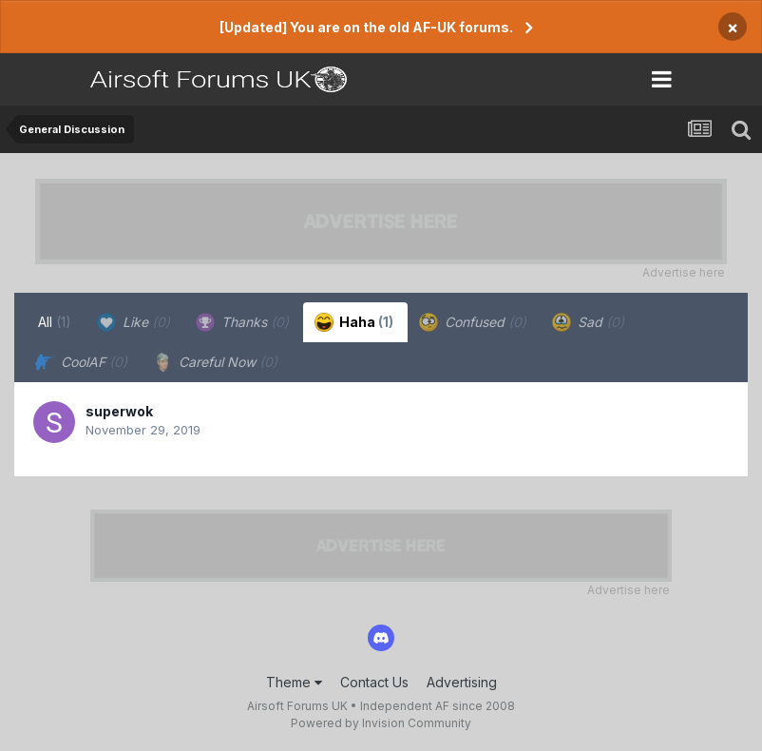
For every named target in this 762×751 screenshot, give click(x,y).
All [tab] (54, 322)
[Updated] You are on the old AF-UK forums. (366, 27)
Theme (294, 682)
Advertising (462, 682)
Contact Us (374, 682)
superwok (119, 411)
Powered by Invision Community (381, 723)
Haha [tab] (353, 322)
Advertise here (683, 272)
